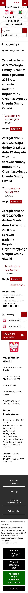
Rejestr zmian (14, 511)
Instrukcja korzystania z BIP (14, 501)
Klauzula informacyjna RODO (14, 553)
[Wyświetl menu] (25, 3)
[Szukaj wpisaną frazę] (25, 30)
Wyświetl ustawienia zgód (14, 565)
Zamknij (14, 588)
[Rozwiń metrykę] (16, 129)
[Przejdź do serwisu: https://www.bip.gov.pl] (16, 4)
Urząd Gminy (11, 44)
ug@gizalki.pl (9, 431)
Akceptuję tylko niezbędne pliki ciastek (14, 578)
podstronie (12, 543)
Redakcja (14, 491)
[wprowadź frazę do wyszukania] (12, 30)
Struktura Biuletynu (14, 481)
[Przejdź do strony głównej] (14, 18)
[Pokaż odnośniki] (3, 3)
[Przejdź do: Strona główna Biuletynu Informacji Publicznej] (2, 44)
